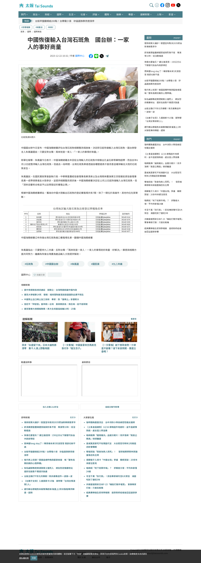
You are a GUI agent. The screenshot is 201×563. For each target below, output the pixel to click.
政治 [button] (35, 14)
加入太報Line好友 (50, 406)
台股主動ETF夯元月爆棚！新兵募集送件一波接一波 (48, 476)
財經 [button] (47, 14)
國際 (29, 31)
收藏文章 (39, 274)
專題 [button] (130, 14)
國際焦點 (38, 31)
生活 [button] (71, 14)
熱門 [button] (23, 14)
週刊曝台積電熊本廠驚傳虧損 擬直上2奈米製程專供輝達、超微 (162, 128)
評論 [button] (95, 14)
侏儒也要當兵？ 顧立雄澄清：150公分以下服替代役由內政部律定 (162, 63)
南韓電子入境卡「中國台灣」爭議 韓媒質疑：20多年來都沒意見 (162, 193)
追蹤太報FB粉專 (112, 406)
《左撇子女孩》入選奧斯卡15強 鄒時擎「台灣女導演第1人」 (163, 119)
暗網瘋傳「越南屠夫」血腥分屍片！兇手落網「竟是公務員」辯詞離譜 (162, 165)
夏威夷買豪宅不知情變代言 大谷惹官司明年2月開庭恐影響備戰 (162, 174)
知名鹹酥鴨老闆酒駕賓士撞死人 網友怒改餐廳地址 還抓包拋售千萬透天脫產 (162, 101)
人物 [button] (159, 14)
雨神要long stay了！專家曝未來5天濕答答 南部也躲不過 (162, 73)
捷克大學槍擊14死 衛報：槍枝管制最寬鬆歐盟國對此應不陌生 (54, 294)
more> (177, 37)
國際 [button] (59, 14)
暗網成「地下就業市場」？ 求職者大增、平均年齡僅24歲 (161, 202)
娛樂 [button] (118, 14)
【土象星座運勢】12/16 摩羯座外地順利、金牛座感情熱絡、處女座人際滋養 (161, 155)
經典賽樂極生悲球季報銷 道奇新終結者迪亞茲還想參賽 (162, 230)
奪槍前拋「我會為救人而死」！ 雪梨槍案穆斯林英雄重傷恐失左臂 (163, 183)
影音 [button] (171, 14)
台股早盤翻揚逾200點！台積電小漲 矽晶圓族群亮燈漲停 (64, 21)
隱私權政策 (24, 558)
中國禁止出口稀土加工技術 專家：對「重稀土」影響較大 (51, 299)
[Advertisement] (41, 523)
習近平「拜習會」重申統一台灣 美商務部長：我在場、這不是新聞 (56, 304)
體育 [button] (106, 14)
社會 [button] (83, 14)
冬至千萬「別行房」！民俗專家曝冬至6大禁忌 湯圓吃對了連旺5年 (163, 211)
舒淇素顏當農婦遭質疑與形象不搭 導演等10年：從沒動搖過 (162, 54)
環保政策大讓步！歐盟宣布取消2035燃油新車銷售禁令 (50, 422)
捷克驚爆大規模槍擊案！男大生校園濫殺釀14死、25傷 (50, 308)
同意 (34, 558)
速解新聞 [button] (144, 14)
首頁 (22, 31)
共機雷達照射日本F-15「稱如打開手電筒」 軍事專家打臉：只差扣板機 (163, 220)
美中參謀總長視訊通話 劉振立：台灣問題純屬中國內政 (50, 289)
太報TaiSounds (36, 6)
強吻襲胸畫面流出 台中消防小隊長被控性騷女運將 (110, 422)
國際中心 (79, 55)
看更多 (134, 318)
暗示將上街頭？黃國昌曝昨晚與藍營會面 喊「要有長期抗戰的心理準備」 (163, 91)
